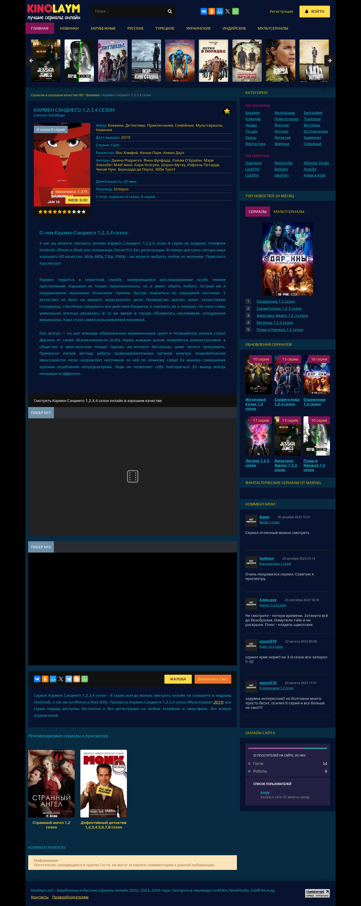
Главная (40, 28)
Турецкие (165, 28)
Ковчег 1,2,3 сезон (272, 605)
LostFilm (252, 169)
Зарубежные (103, 28)
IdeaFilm (282, 175)
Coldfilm (252, 175)
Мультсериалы (209, 125)
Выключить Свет (213, 679)
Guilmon (266, 558)
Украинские (198, 28)
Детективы (136, 125)
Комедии (253, 119)
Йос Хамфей (127, 152)
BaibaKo (281, 169)
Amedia (310, 169)
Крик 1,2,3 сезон (271, 646)
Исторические (316, 131)
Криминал (312, 137)
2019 (125, 137)
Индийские (234, 28)
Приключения (160, 125)
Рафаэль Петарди (203, 164)
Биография (313, 113)
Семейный (312, 144)
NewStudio (284, 163)
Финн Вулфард (157, 160)
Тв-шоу (251, 131)
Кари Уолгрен (146, 164)
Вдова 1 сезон (269, 522)
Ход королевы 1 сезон (275, 563)
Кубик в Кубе (314, 175)
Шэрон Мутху (173, 164)
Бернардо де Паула (135, 169)
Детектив (283, 137)
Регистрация (281, 11)
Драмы (251, 125)
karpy (265, 793)
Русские (135, 28)
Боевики (116, 125)
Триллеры (312, 119)
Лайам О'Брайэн (187, 160)
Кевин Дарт (173, 152)
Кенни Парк (150, 152)
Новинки (104, 129)
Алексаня (267, 600)
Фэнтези (282, 125)
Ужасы (250, 137)
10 (83, 211)
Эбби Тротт (165, 169)
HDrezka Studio (316, 163)
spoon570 (268, 641)
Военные (282, 144)
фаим (264, 517)
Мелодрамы (285, 113)
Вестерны (312, 125)
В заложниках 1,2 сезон (276, 688)
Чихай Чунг (106, 169)
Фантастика (255, 144)
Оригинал (253, 163)
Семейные (184, 125)
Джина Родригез (126, 160)
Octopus (121, 189)
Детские (282, 131)
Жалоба (178, 679)
